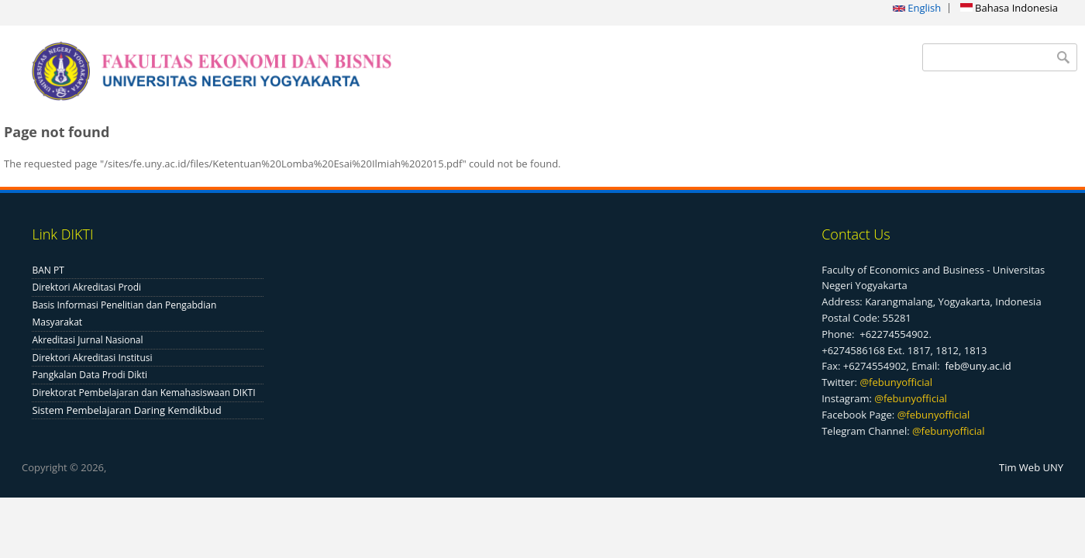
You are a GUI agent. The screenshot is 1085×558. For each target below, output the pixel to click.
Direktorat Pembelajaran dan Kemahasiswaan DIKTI (143, 392)
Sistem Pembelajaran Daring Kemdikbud (126, 410)
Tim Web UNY (1031, 467)
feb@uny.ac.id (978, 366)
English (917, 8)
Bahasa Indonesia (1009, 8)
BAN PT (48, 270)
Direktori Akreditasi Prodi (86, 287)
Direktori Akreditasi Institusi (92, 357)
